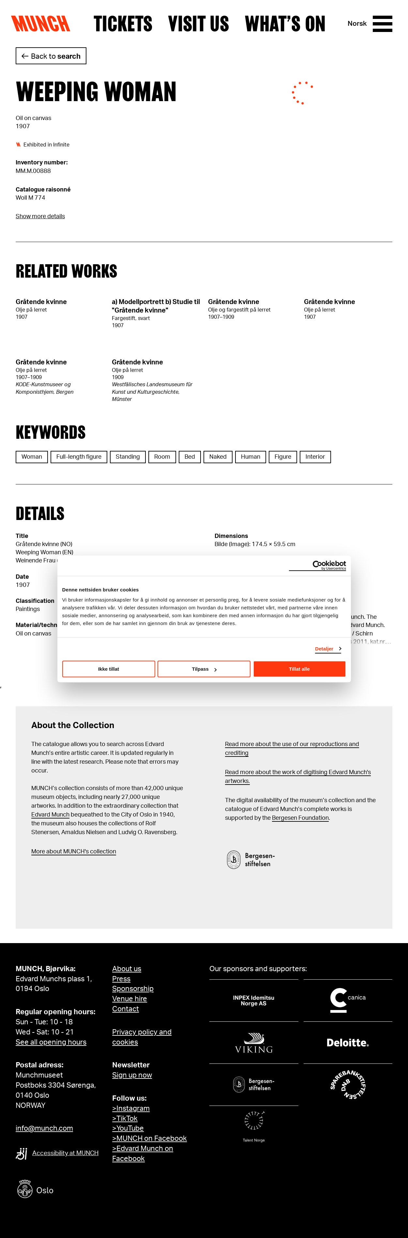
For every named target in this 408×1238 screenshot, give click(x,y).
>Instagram (131, 1108)
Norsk (357, 23)
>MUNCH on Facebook (149, 1138)
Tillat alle (299, 669)
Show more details (40, 217)
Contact (125, 1009)
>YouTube (128, 1128)
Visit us (198, 24)
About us (126, 968)
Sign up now (132, 1075)
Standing (128, 457)
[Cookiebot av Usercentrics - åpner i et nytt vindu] (317, 565)
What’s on (285, 24)
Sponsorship (133, 988)
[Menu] (382, 24)
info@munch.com (44, 1128)
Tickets (123, 24)
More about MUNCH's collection (73, 852)
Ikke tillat (108, 669)
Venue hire (129, 998)
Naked (218, 457)
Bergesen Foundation (300, 818)
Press (121, 979)
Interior (315, 457)
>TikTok (125, 1118)
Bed (190, 457)
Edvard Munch (50, 815)
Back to (56, 56)
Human (250, 457)
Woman (32, 457)
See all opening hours (51, 1042)
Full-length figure (78, 457)
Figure (283, 457)
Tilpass (204, 669)
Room (162, 457)
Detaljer (324, 648)
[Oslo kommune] (64, 1189)
